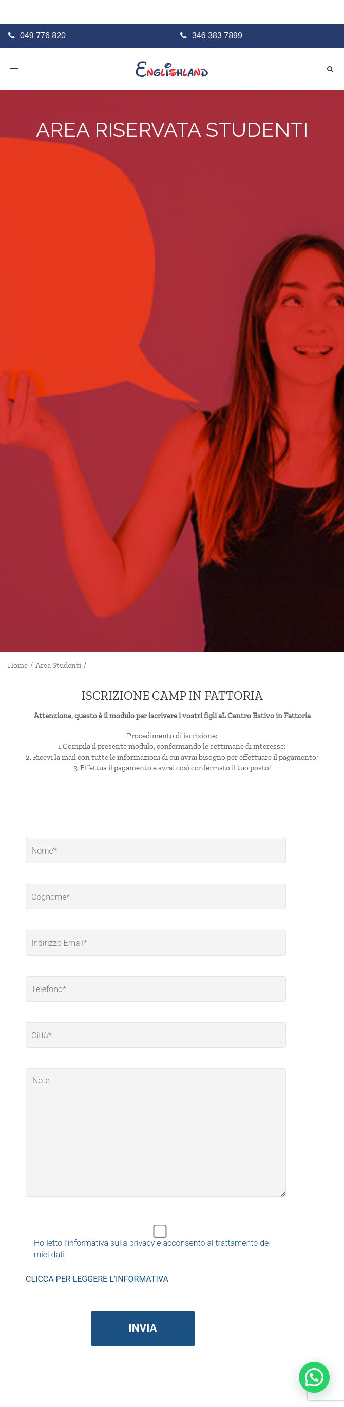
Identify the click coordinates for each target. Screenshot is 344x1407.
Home (18, 665)
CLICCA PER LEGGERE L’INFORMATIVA (97, 1279)
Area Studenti (58, 665)
